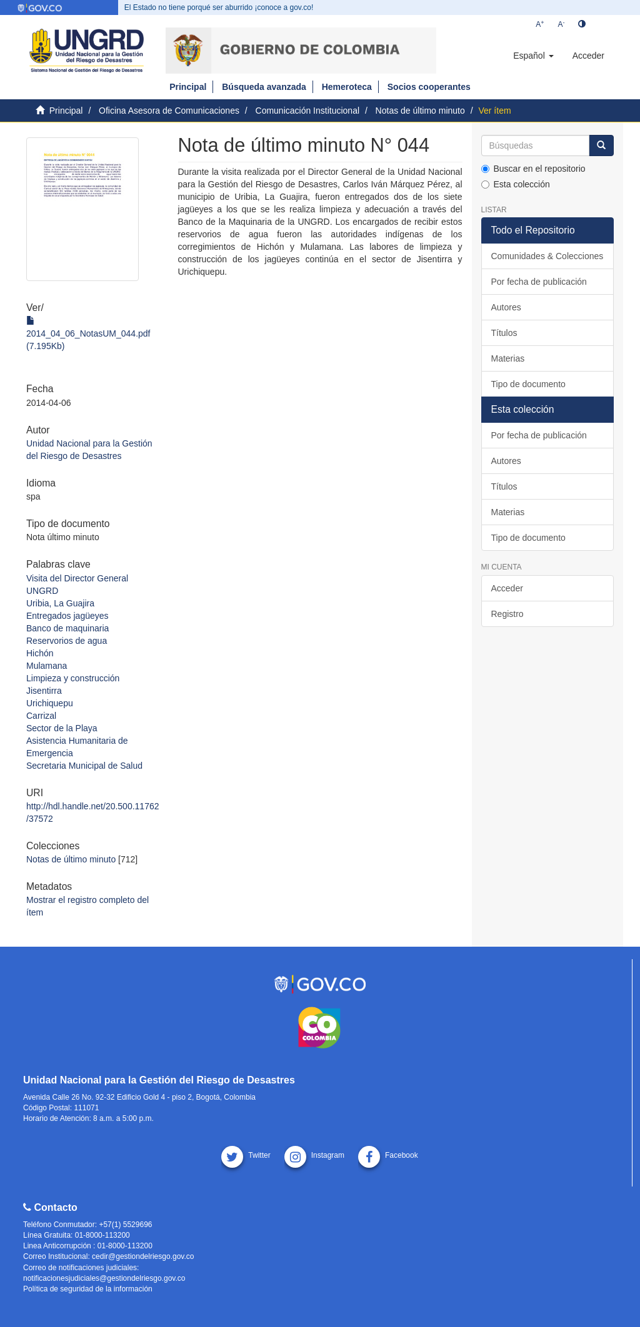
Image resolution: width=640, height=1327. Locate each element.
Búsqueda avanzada (264, 87)
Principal (187, 87)
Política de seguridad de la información (87, 1289)
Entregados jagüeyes (67, 616)
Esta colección (515, 184)
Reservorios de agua (66, 641)
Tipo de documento (528, 384)
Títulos (504, 333)
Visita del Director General (77, 578)
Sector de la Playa (62, 728)
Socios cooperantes (429, 87)
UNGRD (42, 591)
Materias (508, 358)
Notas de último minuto (420, 111)
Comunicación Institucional (308, 111)
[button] (533, 55)
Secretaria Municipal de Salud (84, 766)
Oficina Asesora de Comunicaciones (169, 111)
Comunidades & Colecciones (547, 256)
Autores (506, 307)
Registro (507, 614)
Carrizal (41, 716)
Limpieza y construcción (72, 678)
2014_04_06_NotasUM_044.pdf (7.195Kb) (88, 333)
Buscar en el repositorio (533, 169)
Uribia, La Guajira (60, 603)
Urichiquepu (49, 703)
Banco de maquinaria (67, 628)
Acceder (507, 588)
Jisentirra (44, 691)
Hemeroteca (347, 87)
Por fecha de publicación (539, 282)
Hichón (40, 653)
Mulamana (46, 666)
